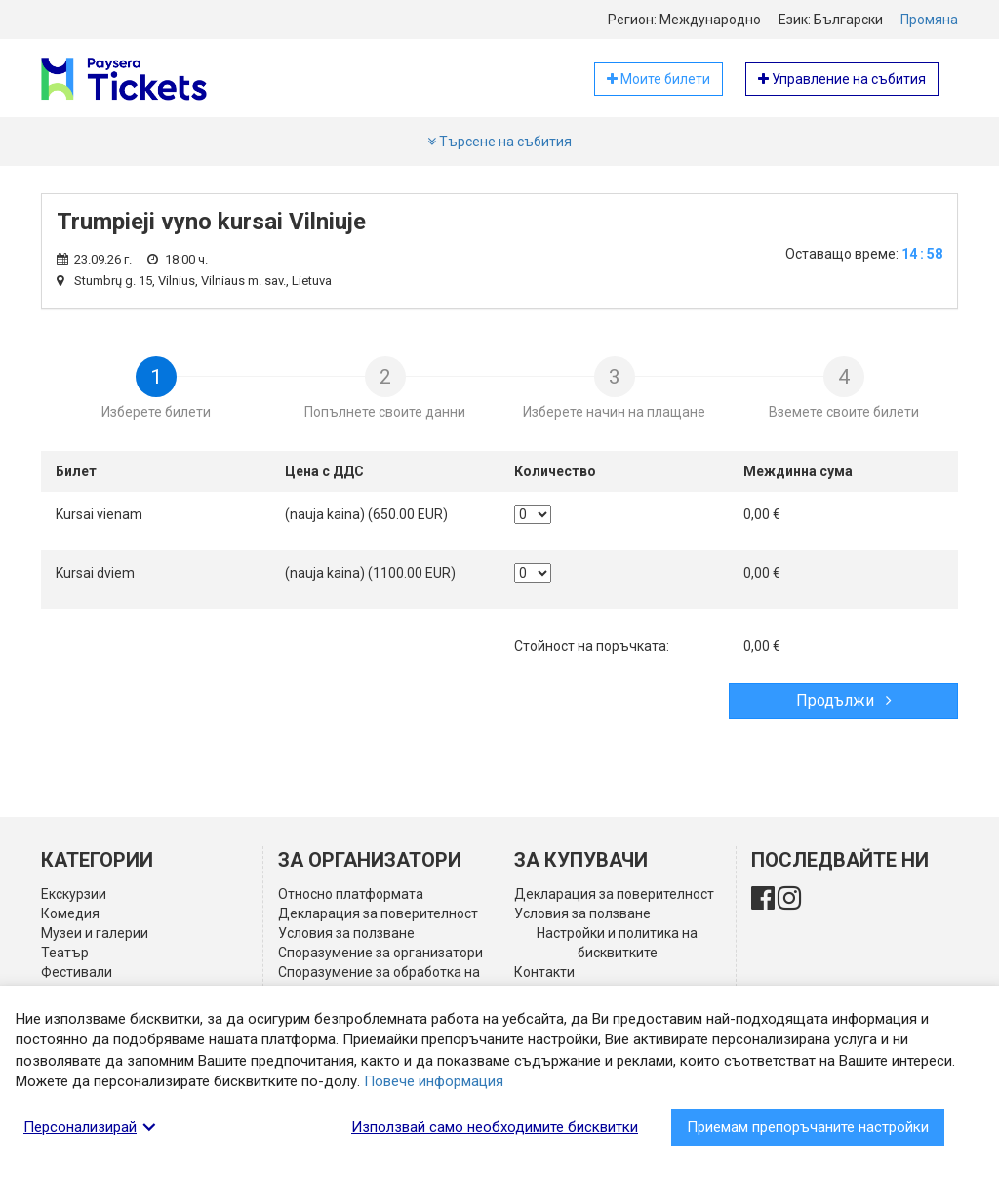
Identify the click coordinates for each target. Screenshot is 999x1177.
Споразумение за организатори (380, 952)
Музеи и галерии (94, 933)
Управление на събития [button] (842, 79)
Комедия (70, 913)
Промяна (929, 19)
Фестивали (76, 972)
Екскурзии (73, 894)
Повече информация (433, 1081)
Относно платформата (350, 894)
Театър (65, 952)
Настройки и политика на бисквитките (617, 942)
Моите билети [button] (658, 79)
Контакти (544, 972)
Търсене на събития (499, 141)
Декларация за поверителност (378, 913)
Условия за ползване (346, 933)
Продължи (844, 700)
